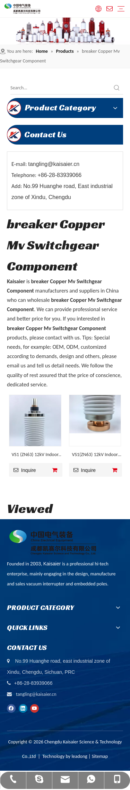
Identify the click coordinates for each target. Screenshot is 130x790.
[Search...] (60, 88)
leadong (79, 756)
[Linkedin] (23, 708)
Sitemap (100, 756)
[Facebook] (11, 708)
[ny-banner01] (65, 31)
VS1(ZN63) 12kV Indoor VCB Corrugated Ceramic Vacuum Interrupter (95, 456)
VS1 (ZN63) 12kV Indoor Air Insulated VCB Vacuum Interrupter (35, 456)
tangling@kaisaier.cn (36, 694)
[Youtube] (34, 708)
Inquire (22, 470)
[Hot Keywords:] (117, 88)
